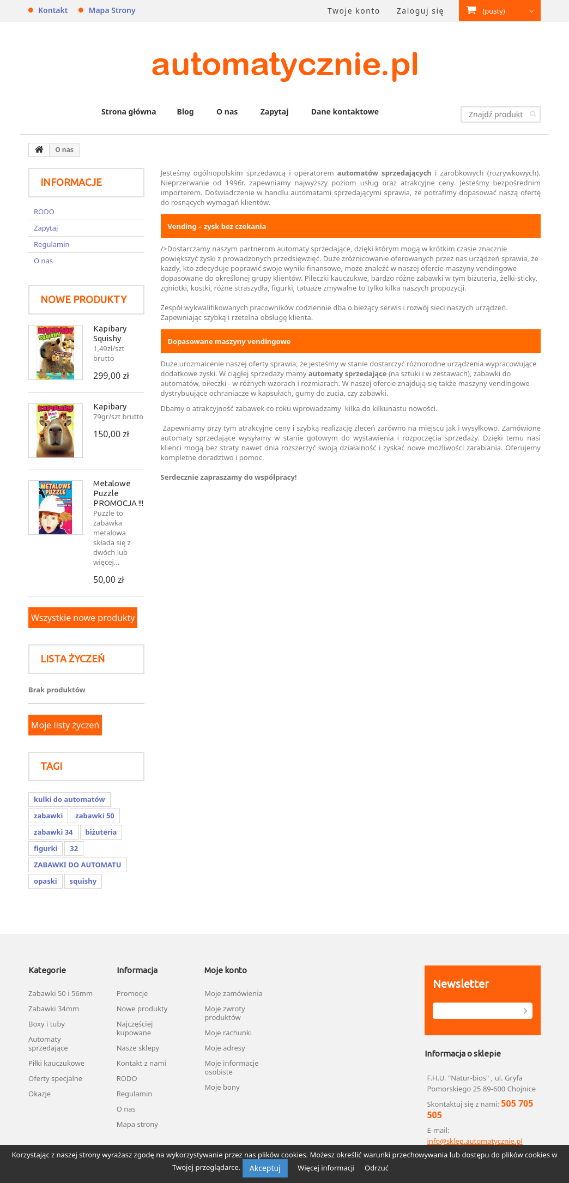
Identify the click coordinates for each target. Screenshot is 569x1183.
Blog (185, 111)
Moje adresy (224, 1047)
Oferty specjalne (55, 1078)
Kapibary (109, 406)
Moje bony (221, 1087)
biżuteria (101, 832)
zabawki (48, 815)
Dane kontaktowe (345, 111)
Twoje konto (354, 10)
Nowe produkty (83, 299)
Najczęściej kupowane (135, 1028)
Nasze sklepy (138, 1047)
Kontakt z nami (141, 1063)
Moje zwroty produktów (224, 1013)
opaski (45, 881)
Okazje (39, 1093)
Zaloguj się (420, 10)
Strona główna (128, 111)
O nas (227, 111)
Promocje (132, 993)
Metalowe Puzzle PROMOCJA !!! (118, 493)
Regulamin (52, 244)
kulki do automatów (69, 799)
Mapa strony (111, 10)
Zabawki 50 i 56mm (60, 993)
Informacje (71, 182)
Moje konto (225, 970)
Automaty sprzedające (48, 1043)
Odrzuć (377, 1168)
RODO (44, 211)
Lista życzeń (72, 658)
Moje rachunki (228, 1032)
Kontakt (53, 10)
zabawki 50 (94, 815)
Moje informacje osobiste (231, 1067)
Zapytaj (275, 111)
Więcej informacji (327, 1168)
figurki (45, 848)
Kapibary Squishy (109, 333)
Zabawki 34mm (53, 1008)
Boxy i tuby (46, 1023)
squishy (83, 881)
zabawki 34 (53, 832)
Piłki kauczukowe (56, 1063)
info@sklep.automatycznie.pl (474, 1141)
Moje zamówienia (233, 993)
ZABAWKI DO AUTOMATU (78, 865)
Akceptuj (265, 1168)
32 (74, 848)
